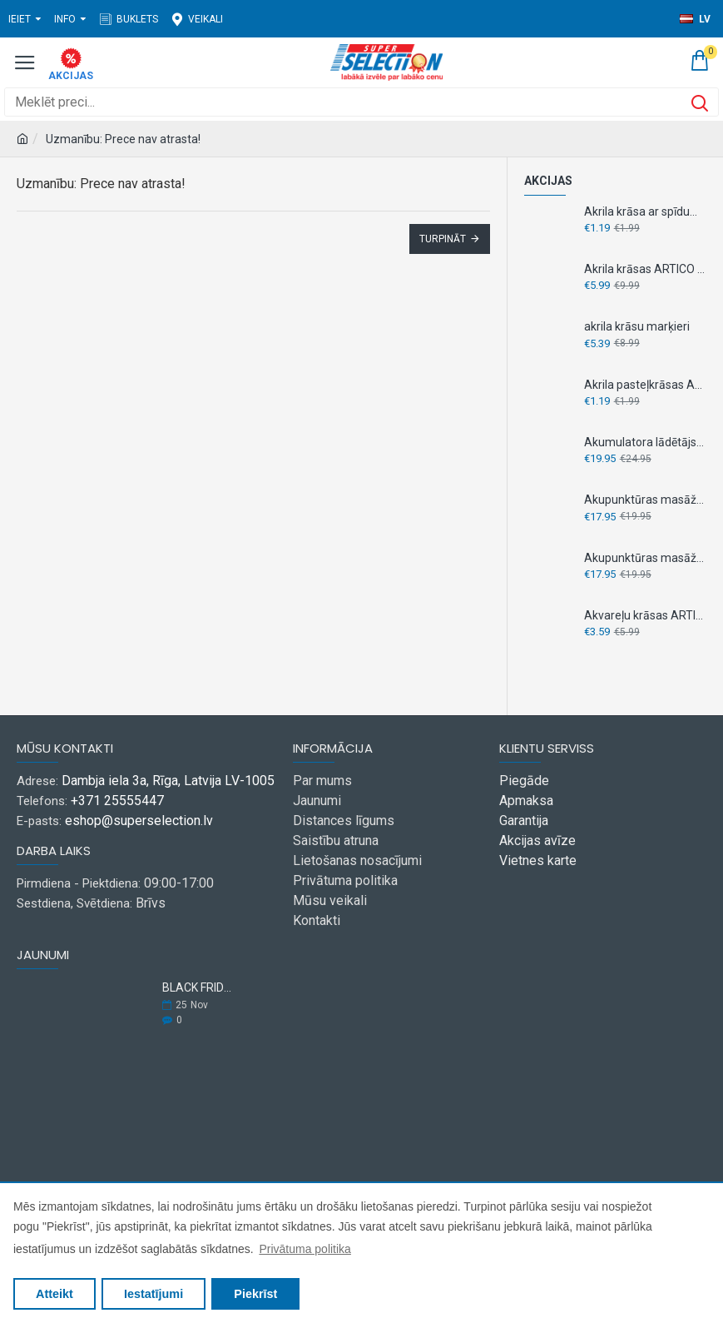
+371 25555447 (117, 800)
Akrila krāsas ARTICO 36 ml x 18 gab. (645, 269)
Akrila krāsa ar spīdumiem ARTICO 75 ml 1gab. (645, 211)
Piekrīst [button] (255, 1294)
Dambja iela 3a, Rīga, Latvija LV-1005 (168, 780)
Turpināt (442, 239)
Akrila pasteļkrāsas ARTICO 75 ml (645, 384)
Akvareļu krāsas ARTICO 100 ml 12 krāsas (645, 615)
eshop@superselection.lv (139, 820)
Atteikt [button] (54, 1294)
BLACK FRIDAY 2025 (198, 988)
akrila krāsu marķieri (637, 326)
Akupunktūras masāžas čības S (645, 558)
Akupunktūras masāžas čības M (645, 499)
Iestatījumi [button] (153, 1294)
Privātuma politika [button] (305, 1249)
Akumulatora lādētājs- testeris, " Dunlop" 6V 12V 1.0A (645, 442)
